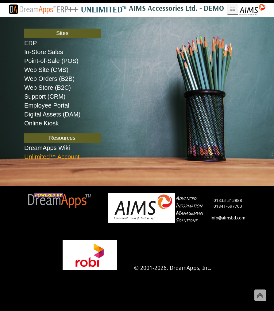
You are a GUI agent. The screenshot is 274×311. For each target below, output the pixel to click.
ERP (30, 43)
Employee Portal (46, 105)
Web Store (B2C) (47, 87)
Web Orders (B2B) (49, 78)
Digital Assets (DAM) (52, 114)
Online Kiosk (41, 123)
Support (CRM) (44, 96)
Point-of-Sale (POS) (51, 60)
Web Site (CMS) (46, 69)
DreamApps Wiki (47, 147)
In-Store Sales (43, 52)
